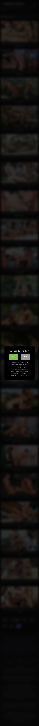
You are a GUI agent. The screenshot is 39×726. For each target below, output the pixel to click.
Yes (13, 357)
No (25, 357)
